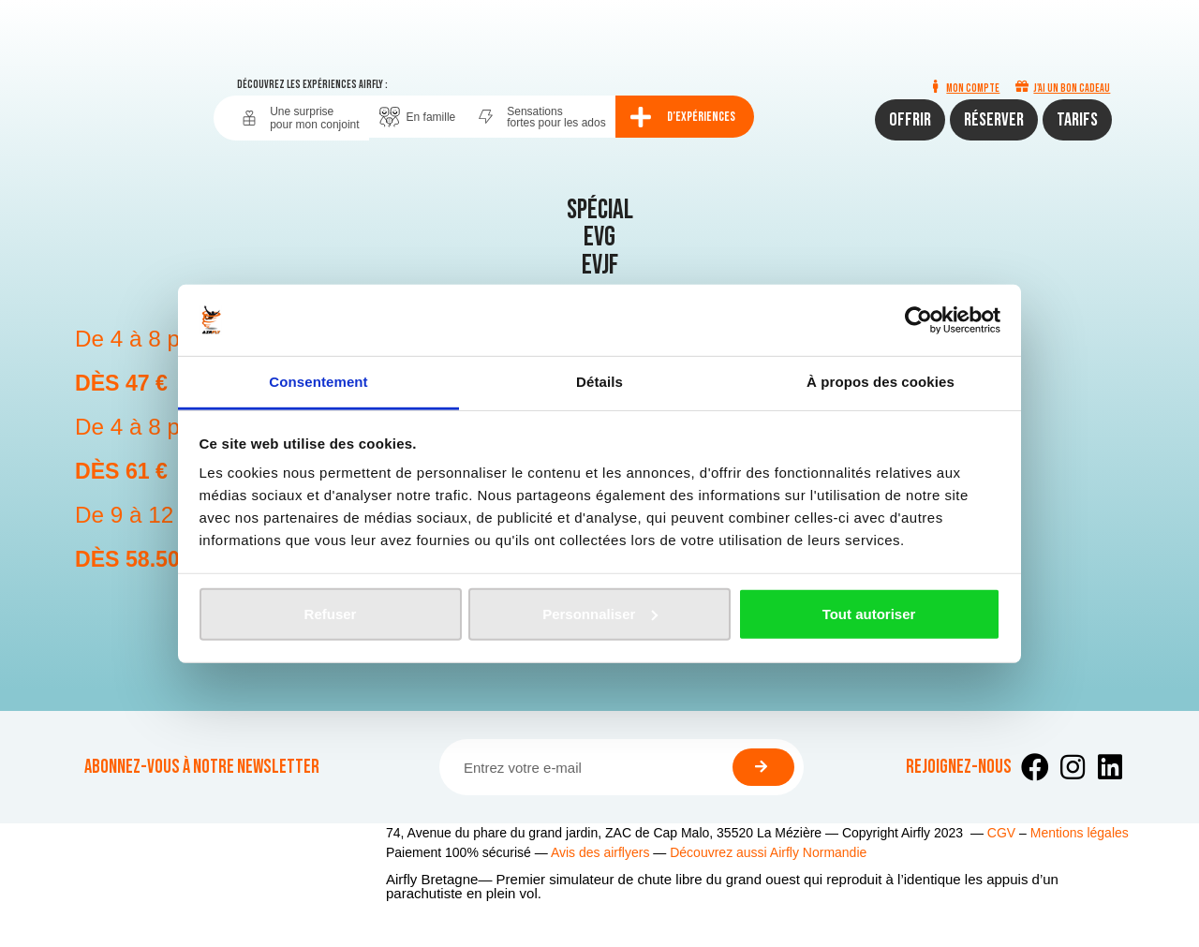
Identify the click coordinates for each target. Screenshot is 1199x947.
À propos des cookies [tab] (881, 382)
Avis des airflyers (600, 852)
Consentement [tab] (318, 382)
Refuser (330, 614)
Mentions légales (1079, 832)
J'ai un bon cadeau (1071, 88)
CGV (1001, 832)
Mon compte (972, 88)
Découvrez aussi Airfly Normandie (768, 852)
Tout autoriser (869, 614)
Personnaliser (600, 614)
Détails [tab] (599, 382)
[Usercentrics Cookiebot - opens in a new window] (918, 320)
